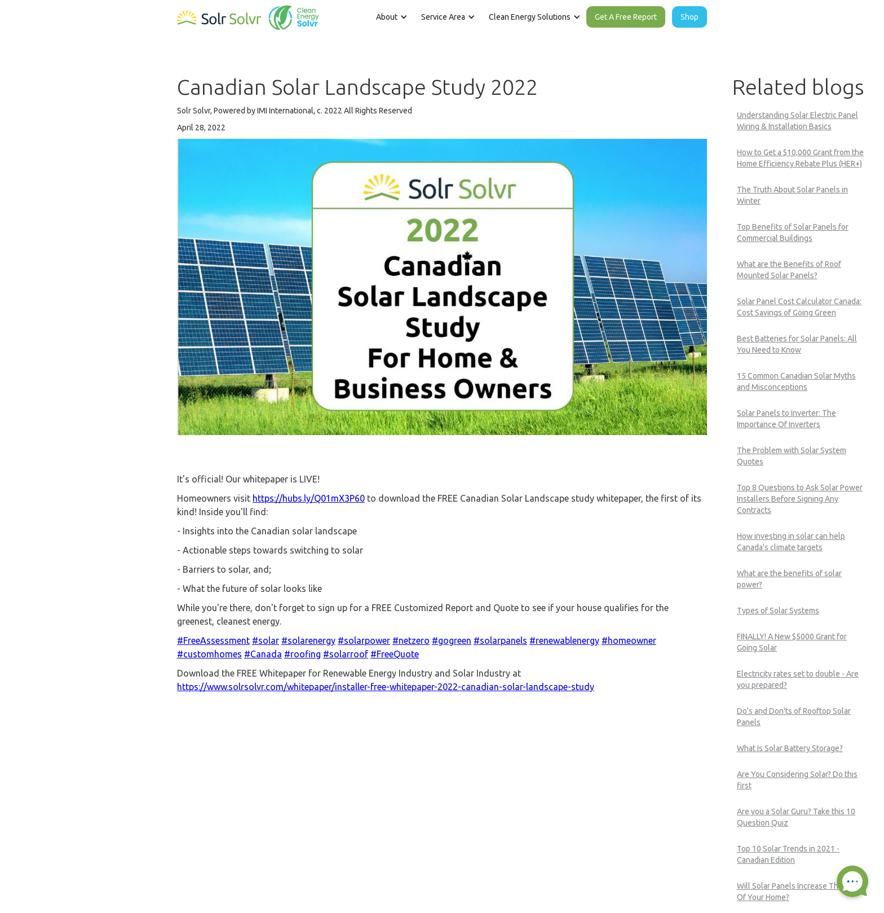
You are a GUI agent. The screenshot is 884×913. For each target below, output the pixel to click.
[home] (248, 15)
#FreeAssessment (213, 640)
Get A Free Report (626, 16)
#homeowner (629, 640)
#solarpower (364, 640)
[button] (390, 17)
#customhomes (209, 654)
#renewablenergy (564, 640)
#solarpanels (500, 640)
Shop (689, 16)
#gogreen (451, 640)
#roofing (302, 654)
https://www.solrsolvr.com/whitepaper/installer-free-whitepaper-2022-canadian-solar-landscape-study (385, 687)
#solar (265, 640)
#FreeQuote (394, 654)
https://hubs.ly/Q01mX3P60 (309, 498)
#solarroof (345, 654)
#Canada (263, 654)
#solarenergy (308, 640)
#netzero (411, 640)
